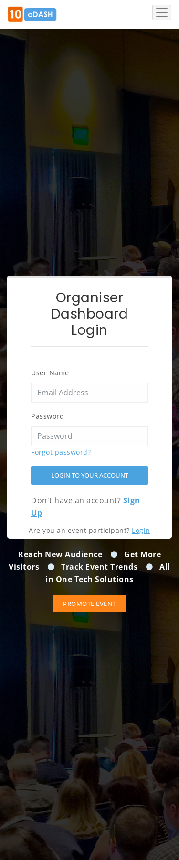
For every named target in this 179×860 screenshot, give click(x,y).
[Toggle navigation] (161, 12)
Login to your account (89, 475)
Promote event (89, 603)
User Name (50, 372)
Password (47, 416)
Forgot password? (61, 452)
